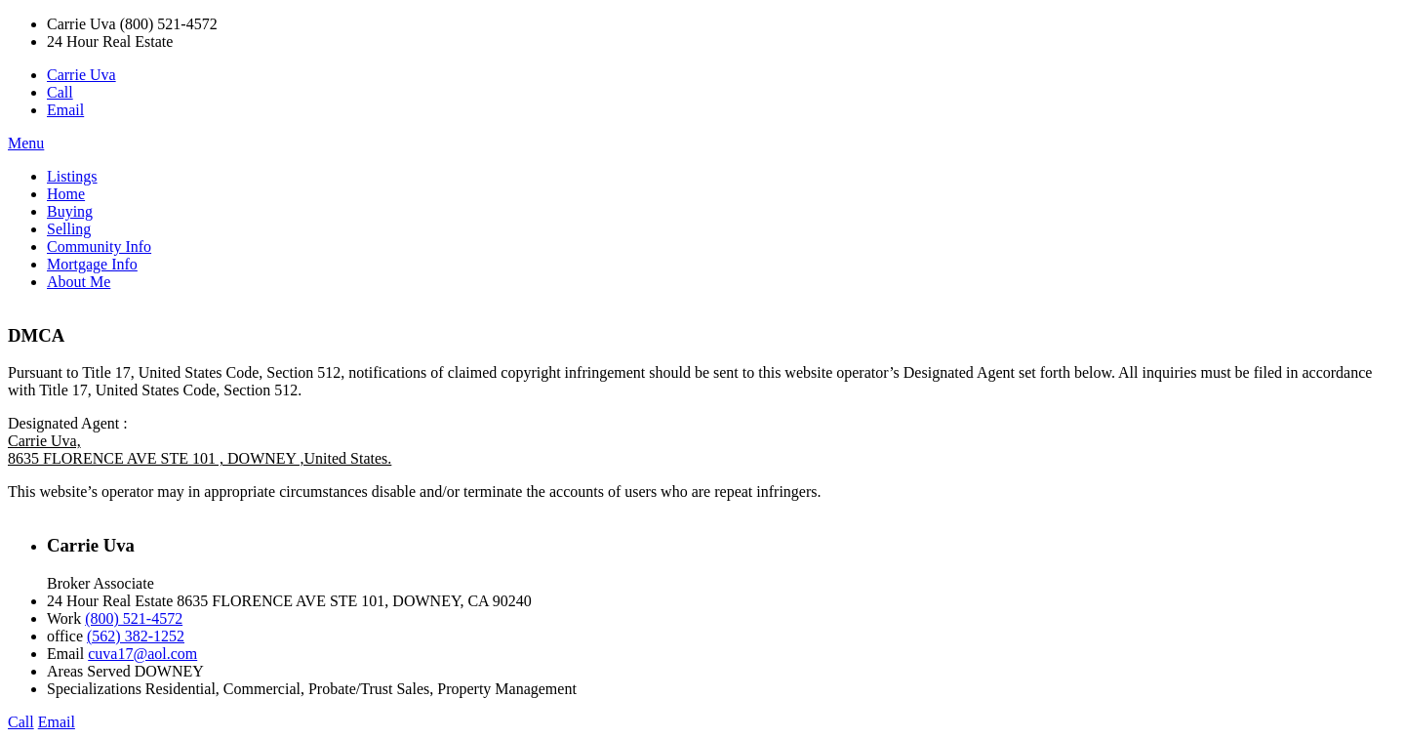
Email (65, 110)
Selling (69, 229)
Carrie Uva (81, 74)
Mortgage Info (92, 264)
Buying (70, 211)
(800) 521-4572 (133, 618)
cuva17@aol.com (142, 653)
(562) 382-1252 (135, 636)
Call (60, 92)
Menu (26, 143)
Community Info (99, 246)
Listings (72, 176)
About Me (78, 281)
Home (66, 193)
